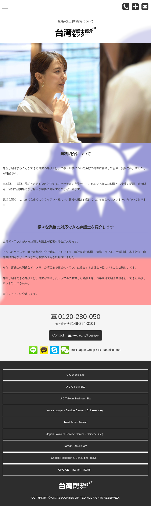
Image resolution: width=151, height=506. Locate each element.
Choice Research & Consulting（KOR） (75, 457)
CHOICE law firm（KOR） (75, 469)
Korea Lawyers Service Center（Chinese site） (76, 410)
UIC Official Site (75, 386)
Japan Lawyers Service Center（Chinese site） (75, 434)
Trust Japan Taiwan (75, 422)
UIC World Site (75, 374)
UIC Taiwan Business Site (75, 398)
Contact (75, 335)
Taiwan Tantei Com (75, 446)
